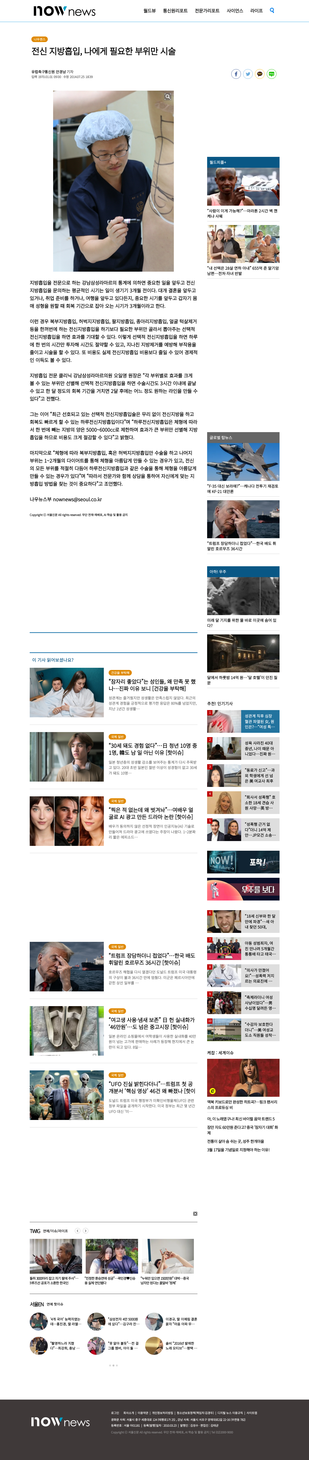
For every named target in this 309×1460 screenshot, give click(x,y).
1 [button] (110, 1365)
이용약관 (143, 1413)
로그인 (115, 1413)
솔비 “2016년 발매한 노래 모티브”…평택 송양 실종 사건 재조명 (181, 1348)
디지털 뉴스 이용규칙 (230, 1413)
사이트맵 (251, 1413)
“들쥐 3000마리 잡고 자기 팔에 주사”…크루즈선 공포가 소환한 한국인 (109, 1280)
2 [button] (113, 1365)
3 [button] (117, 1365)
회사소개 (128, 1413)
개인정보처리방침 (162, 1413)
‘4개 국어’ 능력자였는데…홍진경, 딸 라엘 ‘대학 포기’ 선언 (65, 1324)
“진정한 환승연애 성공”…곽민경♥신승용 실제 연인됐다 (165, 1280)
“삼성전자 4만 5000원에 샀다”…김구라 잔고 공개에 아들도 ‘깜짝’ (123, 1324)
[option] (54, 1263)
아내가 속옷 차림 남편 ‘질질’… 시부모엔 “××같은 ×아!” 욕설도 (52, 1280)
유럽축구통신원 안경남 (48, 71)
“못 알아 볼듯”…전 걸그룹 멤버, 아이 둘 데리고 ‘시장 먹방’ (123, 1348)
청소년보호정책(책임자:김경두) (195, 1413)
